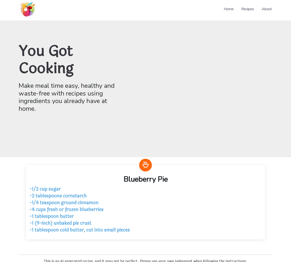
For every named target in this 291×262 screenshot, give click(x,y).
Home (228, 9)
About (267, 9)
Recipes (247, 9)
